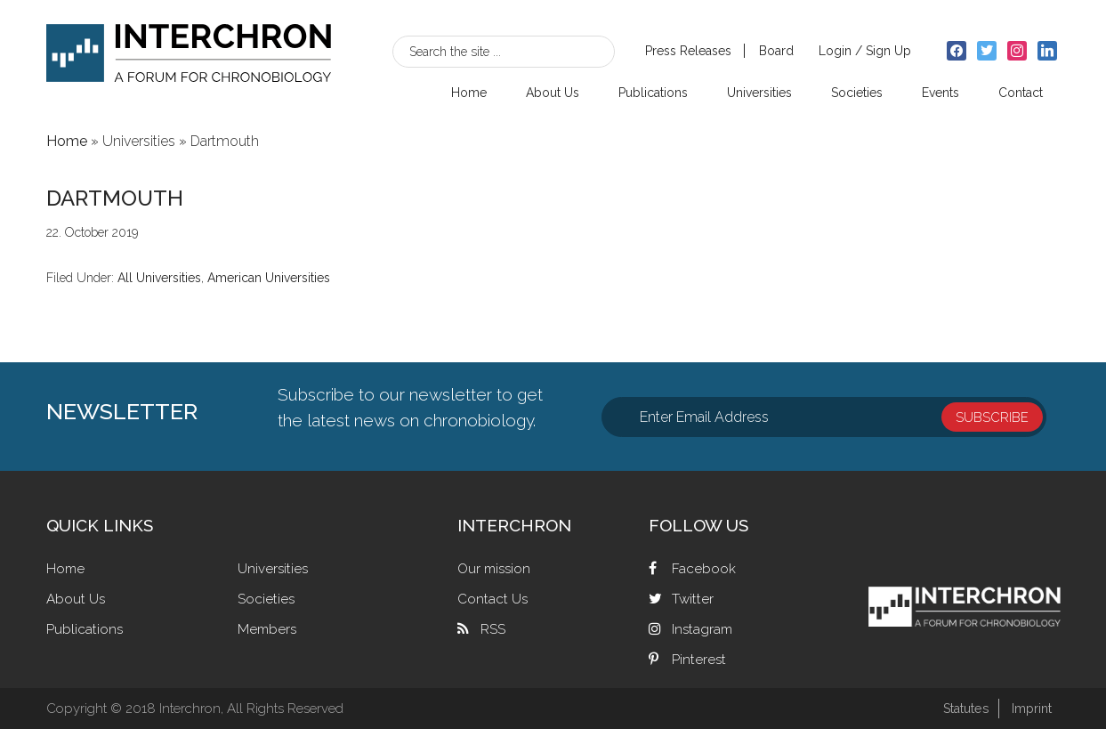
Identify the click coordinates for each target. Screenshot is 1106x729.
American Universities (268, 278)
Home (66, 568)
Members (268, 628)
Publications (85, 628)
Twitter (693, 598)
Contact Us (493, 598)
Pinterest (699, 659)
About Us (77, 598)
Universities (274, 568)
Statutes (961, 709)
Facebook (704, 568)
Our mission (496, 568)
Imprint (1030, 709)
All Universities (159, 278)
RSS (492, 628)
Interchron (188, 59)
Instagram (703, 628)
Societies (266, 598)
